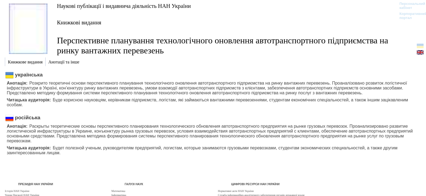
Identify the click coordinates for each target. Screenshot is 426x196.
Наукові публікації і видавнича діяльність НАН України (124, 6)
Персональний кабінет (409, 6)
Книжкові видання (79, 22)
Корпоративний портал (409, 16)
